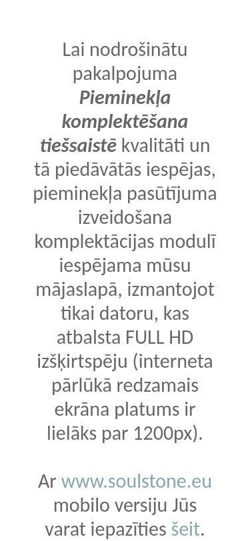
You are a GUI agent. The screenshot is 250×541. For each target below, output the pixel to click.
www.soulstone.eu (136, 480)
